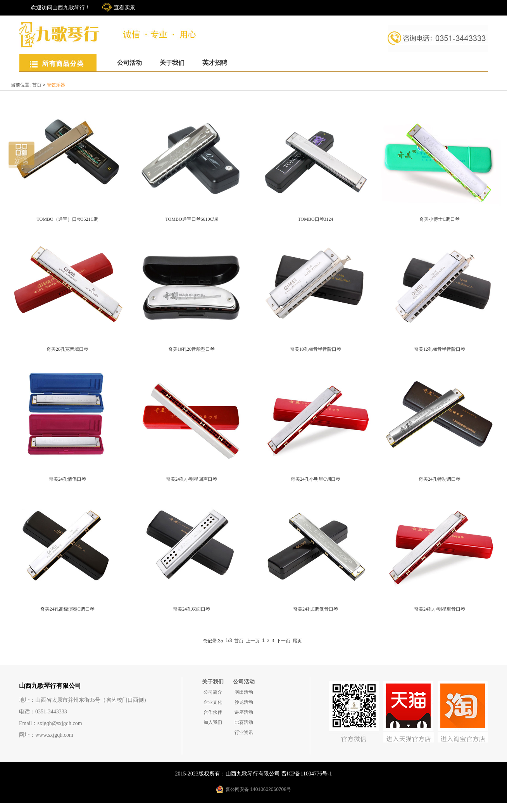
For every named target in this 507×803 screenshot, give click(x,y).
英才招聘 (214, 62)
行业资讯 (244, 732)
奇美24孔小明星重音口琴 (439, 609)
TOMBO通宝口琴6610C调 (191, 219)
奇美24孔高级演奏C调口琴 (67, 609)
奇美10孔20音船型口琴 (191, 349)
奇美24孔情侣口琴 (67, 479)
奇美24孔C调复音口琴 (315, 609)
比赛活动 (244, 722)
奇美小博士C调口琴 (439, 219)
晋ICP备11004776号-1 (306, 774)
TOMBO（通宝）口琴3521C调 (67, 219)
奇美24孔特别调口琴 (439, 479)
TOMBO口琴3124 (315, 219)
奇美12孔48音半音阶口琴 (439, 349)
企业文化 (212, 702)
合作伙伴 (212, 712)
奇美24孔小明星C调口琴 (315, 479)
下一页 (283, 641)
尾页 (297, 641)
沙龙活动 (244, 702)
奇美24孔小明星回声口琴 (191, 479)
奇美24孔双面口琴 (191, 609)
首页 (36, 85)
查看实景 (124, 7)
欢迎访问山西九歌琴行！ (60, 7)
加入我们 (212, 722)
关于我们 (172, 62)
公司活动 (129, 62)
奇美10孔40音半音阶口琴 (315, 349)
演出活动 (244, 692)
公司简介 (212, 692)
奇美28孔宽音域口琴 (67, 349)
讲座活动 (244, 712)
